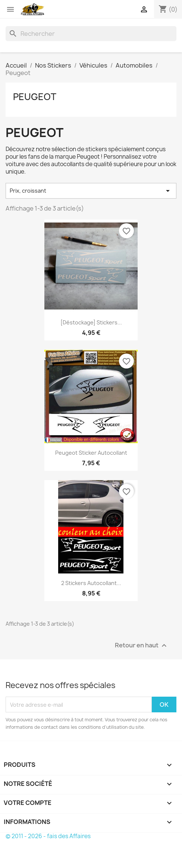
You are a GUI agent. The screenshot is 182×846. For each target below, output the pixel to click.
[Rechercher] (91, 33)
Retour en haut (142, 645)
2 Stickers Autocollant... (91, 583)
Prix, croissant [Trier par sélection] (91, 190)
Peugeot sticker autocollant (91, 452)
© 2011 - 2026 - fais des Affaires (48, 836)
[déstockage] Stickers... (91, 322)
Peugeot (34, 96)
